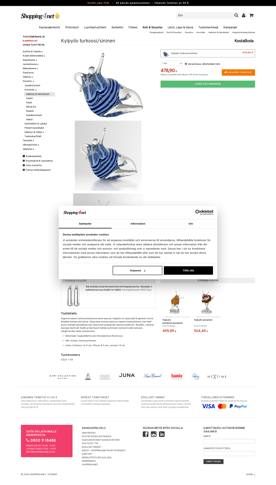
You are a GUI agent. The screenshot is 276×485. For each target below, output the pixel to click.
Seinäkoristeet (34, 115)
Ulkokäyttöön (31, 144)
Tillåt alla (188, 270)
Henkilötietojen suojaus (97, 457)
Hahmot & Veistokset (219, 32)
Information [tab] (138, 223)
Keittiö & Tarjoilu (33, 51)
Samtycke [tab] (85, 223)
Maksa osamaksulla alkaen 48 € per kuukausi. (185, 74)
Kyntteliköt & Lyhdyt (35, 123)
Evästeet (87, 454)
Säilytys (28, 76)
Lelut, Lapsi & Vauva (180, 27)
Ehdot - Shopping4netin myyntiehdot (104, 450)
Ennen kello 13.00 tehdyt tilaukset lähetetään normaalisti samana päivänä (108, 401)
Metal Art (31, 106)
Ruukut (30, 111)
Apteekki (117, 27)
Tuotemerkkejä (208, 27)
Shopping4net (156, 32)
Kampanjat (230, 27)
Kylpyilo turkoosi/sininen (243, 32)
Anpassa (137, 270)
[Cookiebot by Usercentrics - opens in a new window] (198, 212)
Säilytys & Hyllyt (34, 132)
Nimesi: (207, 436)
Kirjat (29, 102)
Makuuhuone (30, 68)
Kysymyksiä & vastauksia (38, 160)
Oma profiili (89, 433)
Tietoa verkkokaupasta (37, 170)
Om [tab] (191, 223)
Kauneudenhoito (49, 27)
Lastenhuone (31, 64)
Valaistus (29, 149)
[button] (251, 15)
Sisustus (189, 32)
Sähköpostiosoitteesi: (216, 448)
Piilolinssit (72, 27)
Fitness (132, 27)
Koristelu (200, 32)
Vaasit (29, 119)
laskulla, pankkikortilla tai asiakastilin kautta (228, 402)
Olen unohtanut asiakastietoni (101, 440)
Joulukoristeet (32, 85)
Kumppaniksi (89, 461)
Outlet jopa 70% (98, 3)
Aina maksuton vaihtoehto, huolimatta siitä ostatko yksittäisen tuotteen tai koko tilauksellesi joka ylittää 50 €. (48, 402)
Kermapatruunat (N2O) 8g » (137, 289)
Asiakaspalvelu (32, 156)
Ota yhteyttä (90, 443)
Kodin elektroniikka (34, 55)
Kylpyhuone (30, 60)
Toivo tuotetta (32, 165)
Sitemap (52, 474)
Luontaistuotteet (95, 27)
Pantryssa (28, 72)
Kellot (29, 98)
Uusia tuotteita (34, 44)
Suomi (250, 474)
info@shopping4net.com (40, 452)
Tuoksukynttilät (32, 136)
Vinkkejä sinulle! (75, 281)
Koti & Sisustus (152, 27)
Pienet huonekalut (34, 128)
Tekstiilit (28, 140)
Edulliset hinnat (91, 447)
